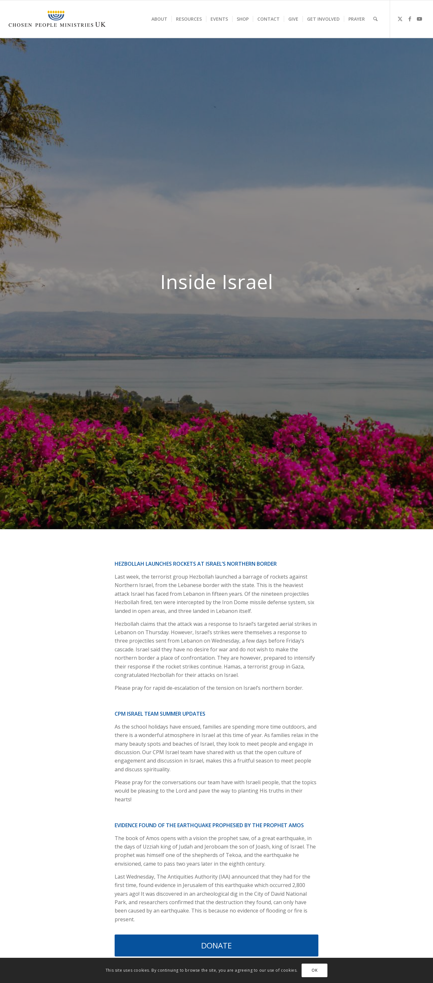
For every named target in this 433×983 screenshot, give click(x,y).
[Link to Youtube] (419, 19)
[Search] (375, 19)
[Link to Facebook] (410, 19)
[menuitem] (159, 19)
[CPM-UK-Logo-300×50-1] (57, 19)
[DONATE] (216, 946)
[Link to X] (400, 19)
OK (314, 970)
